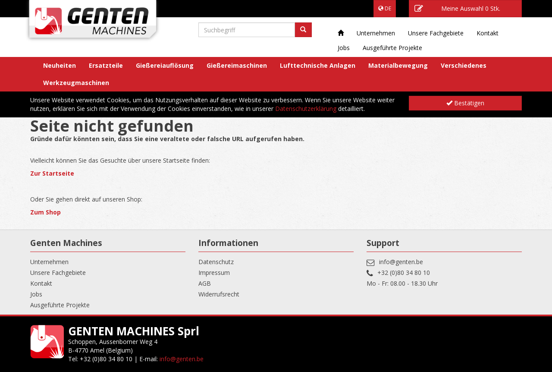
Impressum (214, 272)
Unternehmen (376, 33)
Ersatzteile (106, 65)
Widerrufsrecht (218, 294)
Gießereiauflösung (165, 65)
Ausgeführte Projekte (392, 48)
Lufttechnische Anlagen (317, 65)
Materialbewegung (398, 65)
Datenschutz (216, 262)
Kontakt (488, 33)
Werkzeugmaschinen (76, 83)
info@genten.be (401, 262)
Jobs (344, 48)
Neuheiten (59, 65)
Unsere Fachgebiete (436, 33)
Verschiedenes (463, 65)
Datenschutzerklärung (305, 108)
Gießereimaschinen (237, 65)
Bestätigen (465, 103)
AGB (204, 283)
